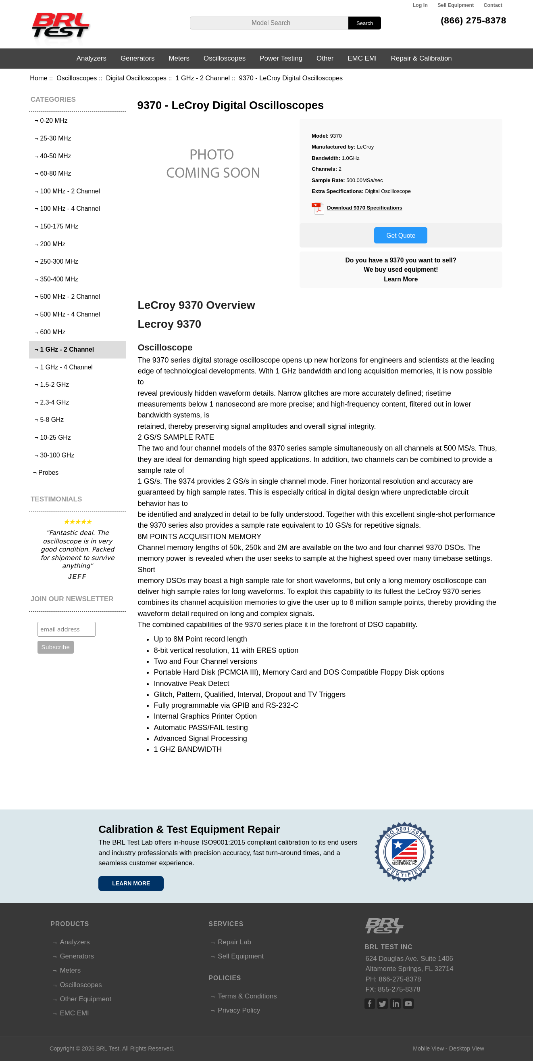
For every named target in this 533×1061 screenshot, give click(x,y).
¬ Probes (44, 472)
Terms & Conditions (247, 996)
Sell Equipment (455, 5)
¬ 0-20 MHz (49, 120)
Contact (493, 5)
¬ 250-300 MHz (54, 261)
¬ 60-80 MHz (51, 173)
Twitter (382, 1003)
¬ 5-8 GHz (47, 419)
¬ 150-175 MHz (54, 226)
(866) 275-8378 (473, 20)
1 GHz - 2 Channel (202, 78)
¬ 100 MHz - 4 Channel (65, 208)
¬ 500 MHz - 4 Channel (65, 314)
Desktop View (466, 1048)
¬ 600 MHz (48, 332)
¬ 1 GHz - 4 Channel (61, 367)
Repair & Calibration (421, 58)
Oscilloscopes (76, 78)
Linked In (395, 1003)
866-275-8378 (400, 979)
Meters (179, 58)
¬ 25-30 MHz (51, 138)
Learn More (401, 279)
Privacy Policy (239, 1010)
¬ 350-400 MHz (54, 279)
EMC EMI (362, 58)
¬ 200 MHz (48, 244)
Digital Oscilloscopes (136, 78)
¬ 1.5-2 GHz (50, 384)
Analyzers (91, 58)
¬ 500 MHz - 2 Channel (65, 296)
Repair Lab (234, 942)
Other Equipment (85, 999)
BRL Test (107, 1048)
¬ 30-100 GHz (52, 455)
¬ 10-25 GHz (51, 437)
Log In (419, 5)
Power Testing (281, 58)
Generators (138, 58)
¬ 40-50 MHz (51, 156)
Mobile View (428, 1048)
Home (38, 78)
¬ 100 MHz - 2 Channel (65, 191)
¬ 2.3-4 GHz (50, 402)
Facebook (369, 1003)
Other (324, 58)
